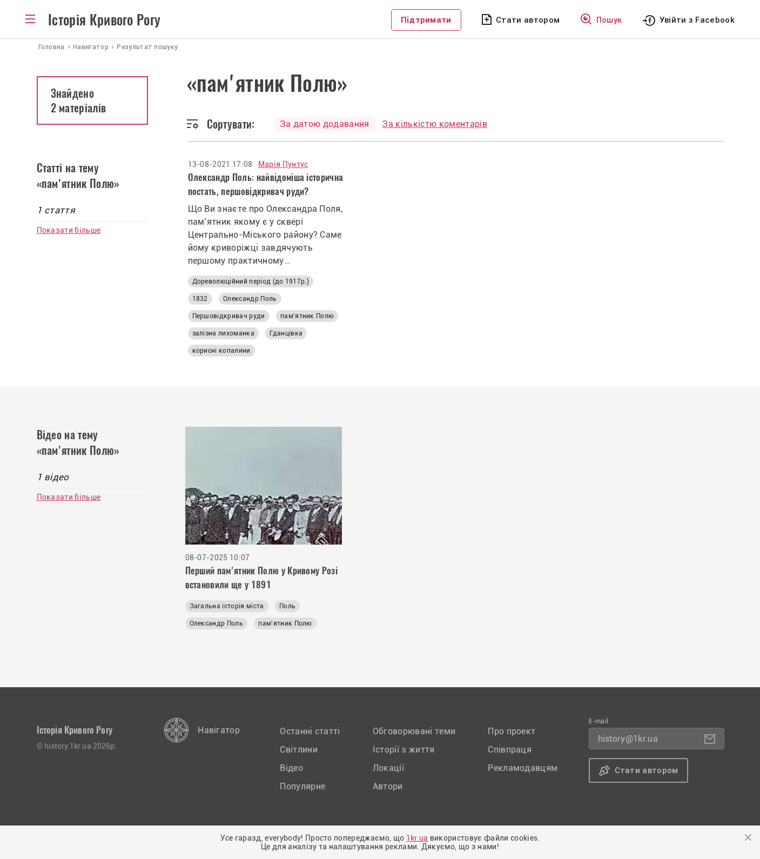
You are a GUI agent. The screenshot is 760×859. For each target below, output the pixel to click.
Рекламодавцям (522, 768)
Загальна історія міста (227, 606)
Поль (287, 606)
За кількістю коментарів (434, 124)
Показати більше (69, 230)
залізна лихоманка (223, 333)
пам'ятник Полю (307, 316)
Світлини (299, 749)
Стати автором (528, 20)
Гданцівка (286, 333)
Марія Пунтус (283, 164)
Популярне (302, 786)
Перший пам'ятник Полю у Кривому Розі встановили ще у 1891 (261, 577)
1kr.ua (417, 838)
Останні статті (310, 731)
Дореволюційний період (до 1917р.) (251, 281)
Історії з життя (404, 749)
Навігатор (219, 730)
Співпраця (510, 749)
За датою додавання (324, 124)
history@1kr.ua (628, 739)
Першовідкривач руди (228, 316)
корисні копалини (221, 350)
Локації (388, 768)
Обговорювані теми (414, 731)
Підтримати (426, 20)
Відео (291, 768)
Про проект (511, 731)
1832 (200, 299)
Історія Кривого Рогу (104, 20)
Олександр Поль (250, 299)
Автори (388, 786)
